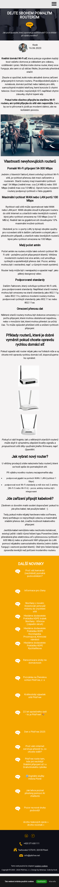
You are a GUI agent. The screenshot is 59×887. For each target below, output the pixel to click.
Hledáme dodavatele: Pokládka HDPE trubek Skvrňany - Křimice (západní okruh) (34, 619)
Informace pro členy (35, 590)
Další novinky (31, 564)
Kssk (55, 870)
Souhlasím (41, 882)
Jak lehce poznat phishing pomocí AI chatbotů (35, 793)
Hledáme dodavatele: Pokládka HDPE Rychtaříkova (35, 645)
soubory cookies (41, 866)
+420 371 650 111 (31, 843)
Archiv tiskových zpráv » (35, 822)
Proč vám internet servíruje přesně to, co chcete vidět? (34, 749)
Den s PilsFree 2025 (34, 731)
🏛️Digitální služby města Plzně (35, 777)
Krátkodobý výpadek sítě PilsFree (35, 696)
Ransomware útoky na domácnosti (34, 661)
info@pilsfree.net (32, 855)
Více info (52, 882)
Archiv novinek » (35, 824)
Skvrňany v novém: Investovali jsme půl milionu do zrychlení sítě (34, 607)
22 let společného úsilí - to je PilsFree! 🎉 (35, 713)
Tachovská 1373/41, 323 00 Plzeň (33, 850)
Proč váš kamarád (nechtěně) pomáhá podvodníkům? (35, 573)
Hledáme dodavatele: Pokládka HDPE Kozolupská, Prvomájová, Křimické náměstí (34, 634)
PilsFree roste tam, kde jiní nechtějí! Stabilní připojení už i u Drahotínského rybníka (34, 762)
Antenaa (42, 870)
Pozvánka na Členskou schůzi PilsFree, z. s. (35, 678)
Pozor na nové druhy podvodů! (35, 809)
